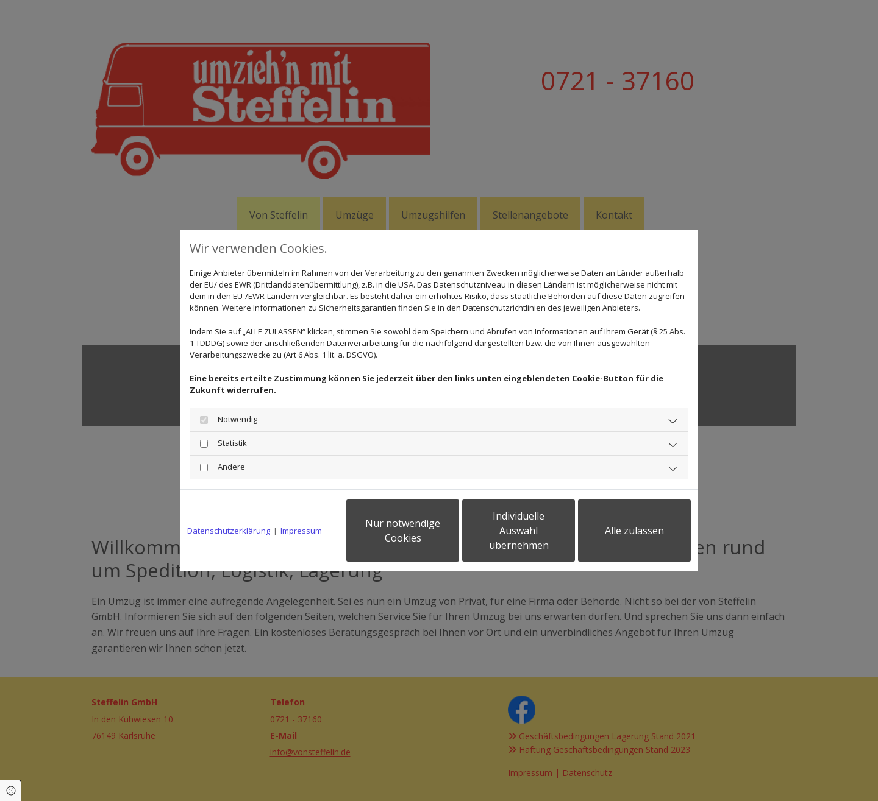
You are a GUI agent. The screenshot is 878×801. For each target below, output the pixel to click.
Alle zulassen (634, 530)
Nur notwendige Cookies (402, 531)
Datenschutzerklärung (228, 530)
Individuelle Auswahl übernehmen (519, 530)
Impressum (301, 530)
